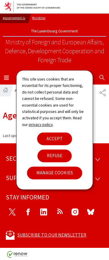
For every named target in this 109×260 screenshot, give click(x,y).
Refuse (54, 156)
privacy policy (41, 124)
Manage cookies (54, 173)
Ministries (38, 18)
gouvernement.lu (14, 18)
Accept (55, 139)
